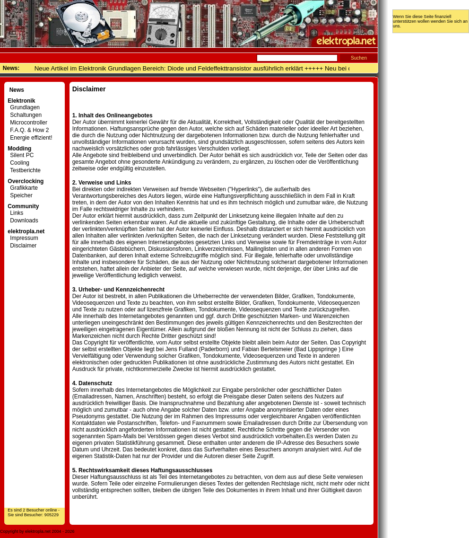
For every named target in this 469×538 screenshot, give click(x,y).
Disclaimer (22, 245)
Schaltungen (25, 115)
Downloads (23, 220)
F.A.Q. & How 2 (28, 130)
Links (15, 213)
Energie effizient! (30, 137)
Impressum (23, 238)
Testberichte (24, 170)
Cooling (18, 162)
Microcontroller (27, 122)
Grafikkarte (23, 188)
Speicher (20, 195)
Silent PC (21, 155)
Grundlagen (24, 107)
